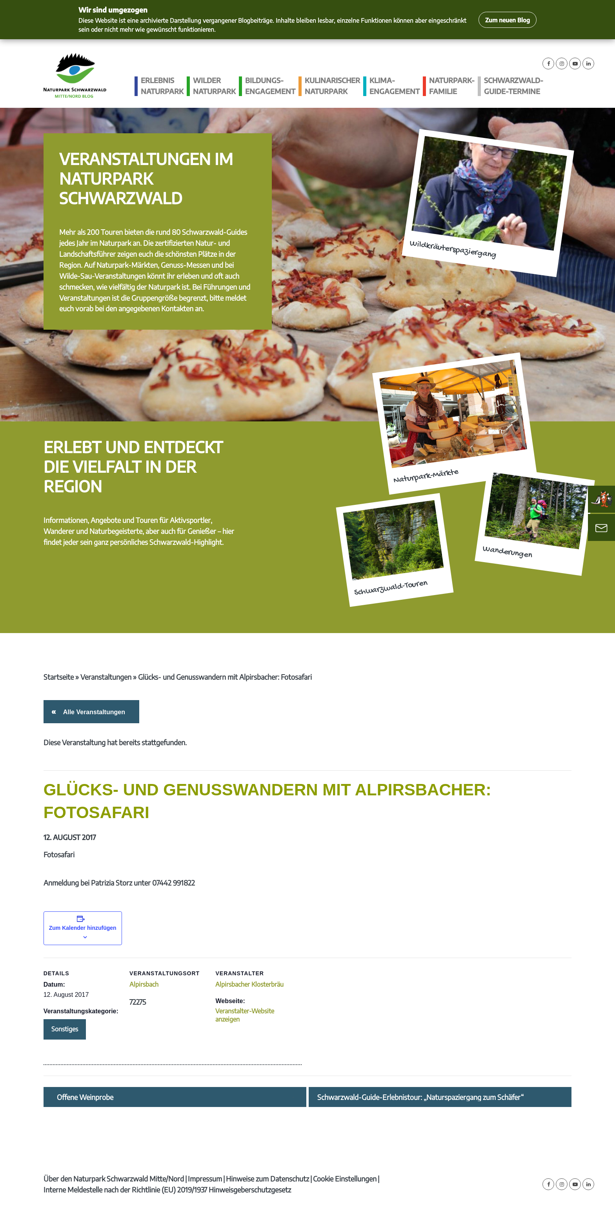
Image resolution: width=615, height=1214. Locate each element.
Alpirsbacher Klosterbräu (249, 984)
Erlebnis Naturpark (162, 86)
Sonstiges (64, 1029)
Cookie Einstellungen (345, 1178)
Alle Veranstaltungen (92, 712)
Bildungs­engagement (270, 86)
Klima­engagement (394, 86)
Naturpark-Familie (452, 86)
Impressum (205, 1178)
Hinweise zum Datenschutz (267, 1178)
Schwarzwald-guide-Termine (513, 86)
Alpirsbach (143, 984)
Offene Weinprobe (85, 1097)
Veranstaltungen (105, 676)
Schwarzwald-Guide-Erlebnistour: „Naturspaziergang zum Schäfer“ (420, 1097)
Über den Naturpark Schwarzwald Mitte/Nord (114, 1178)
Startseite (59, 676)
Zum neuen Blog (507, 20)
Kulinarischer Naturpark (332, 86)
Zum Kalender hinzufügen (82, 928)
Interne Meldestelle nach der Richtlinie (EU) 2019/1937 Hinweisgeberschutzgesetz (167, 1189)
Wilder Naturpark (214, 86)
